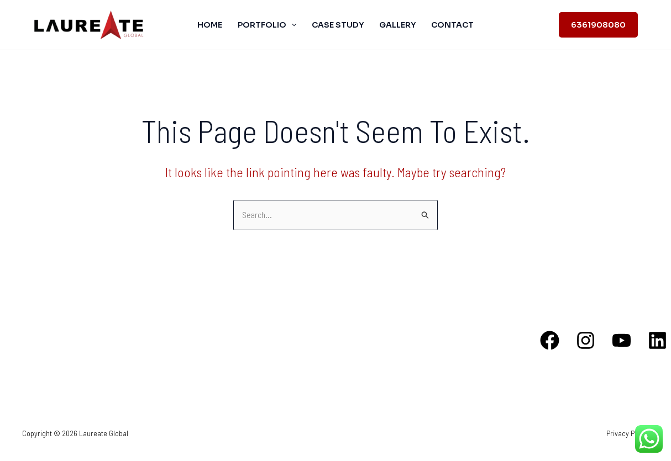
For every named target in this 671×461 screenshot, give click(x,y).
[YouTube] (621, 340)
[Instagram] (585, 340)
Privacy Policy (627, 433)
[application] (291, 25)
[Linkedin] (657, 340)
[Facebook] (549, 340)
